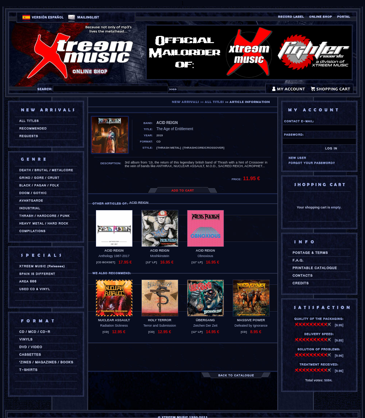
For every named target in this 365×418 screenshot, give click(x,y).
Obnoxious (205, 256)
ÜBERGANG (205, 320)
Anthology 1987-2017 (114, 256)
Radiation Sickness (114, 325)
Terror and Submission (159, 325)
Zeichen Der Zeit (205, 325)
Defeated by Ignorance (251, 325)
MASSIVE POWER (251, 320)
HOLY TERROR (159, 320)
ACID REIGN (114, 250)
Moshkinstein (159, 256)
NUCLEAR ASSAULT (114, 320)
